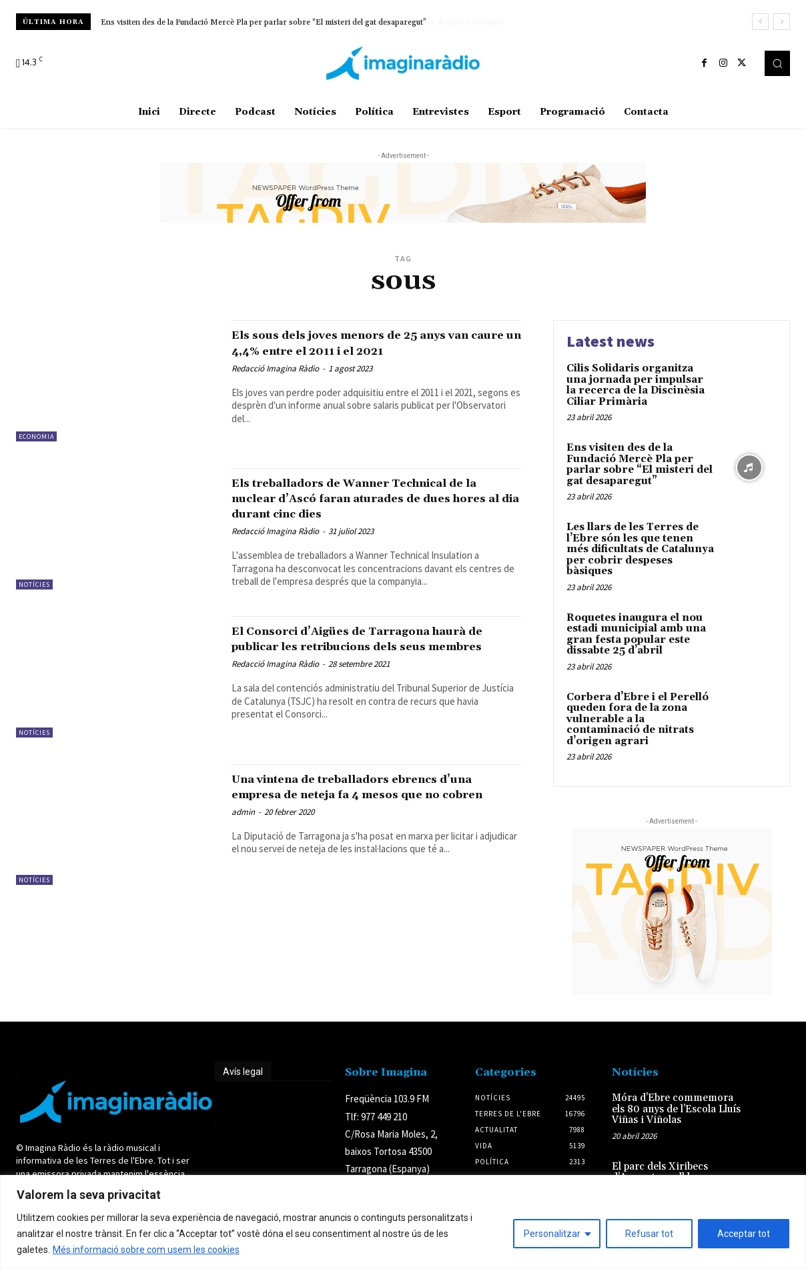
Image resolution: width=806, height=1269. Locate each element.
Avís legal (243, 1071)
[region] (403, 1222)
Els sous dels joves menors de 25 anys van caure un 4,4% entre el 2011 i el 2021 (366, 350)
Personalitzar (552, 1233)
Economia (36, 436)
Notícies (34, 584)
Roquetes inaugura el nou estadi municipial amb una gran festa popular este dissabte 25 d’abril (636, 634)
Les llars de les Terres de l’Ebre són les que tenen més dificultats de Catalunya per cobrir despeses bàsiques (640, 549)
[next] (781, 21)
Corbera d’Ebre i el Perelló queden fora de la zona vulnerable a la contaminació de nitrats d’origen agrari (637, 719)
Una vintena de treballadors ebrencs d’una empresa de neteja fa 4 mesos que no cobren (375, 808)
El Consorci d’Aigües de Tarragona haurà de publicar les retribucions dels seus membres (374, 660)
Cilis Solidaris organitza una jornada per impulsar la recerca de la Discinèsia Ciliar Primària (635, 385)
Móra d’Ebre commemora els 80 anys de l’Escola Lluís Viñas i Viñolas (676, 1109)
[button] (777, 63)
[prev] (760, 21)
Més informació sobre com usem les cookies (146, 1249)
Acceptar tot (743, 1233)
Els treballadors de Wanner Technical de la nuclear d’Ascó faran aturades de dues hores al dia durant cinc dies (365, 505)
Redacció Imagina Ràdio (275, 383)
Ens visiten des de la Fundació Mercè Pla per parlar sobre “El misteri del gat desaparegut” (263, 22)
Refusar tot (649, 1233)
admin (243, 841)
